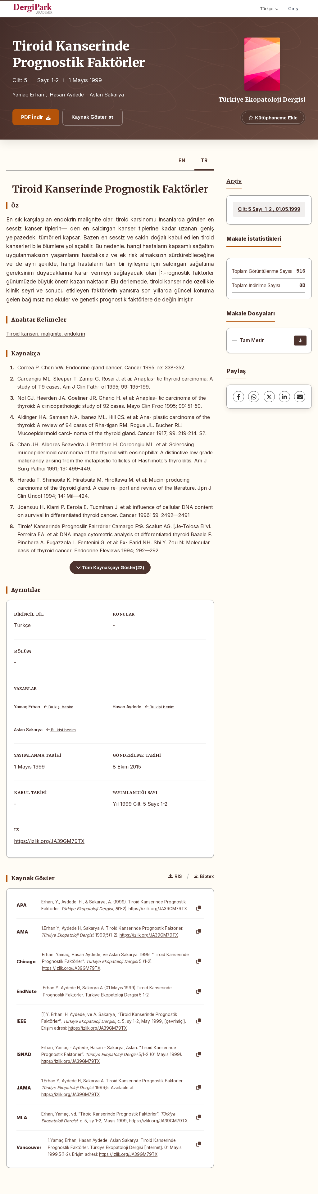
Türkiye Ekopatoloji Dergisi (262, 99)
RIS (175, 876)
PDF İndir (36, 117)
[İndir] (300, 340)
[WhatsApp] (253, 396)
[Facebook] (238, 396)
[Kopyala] (199, 908)
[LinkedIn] (284, 396)
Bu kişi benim (58, 707)
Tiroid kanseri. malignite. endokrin (45, 334)
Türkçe (269, 8)
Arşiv (234, 181)
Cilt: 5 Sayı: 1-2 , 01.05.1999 (269, 209)
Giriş (293, 8)
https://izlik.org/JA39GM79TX (49, 841)
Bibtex (204, 876)
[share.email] (299, 396)
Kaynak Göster (92, 117)
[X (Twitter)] (269, 396)
